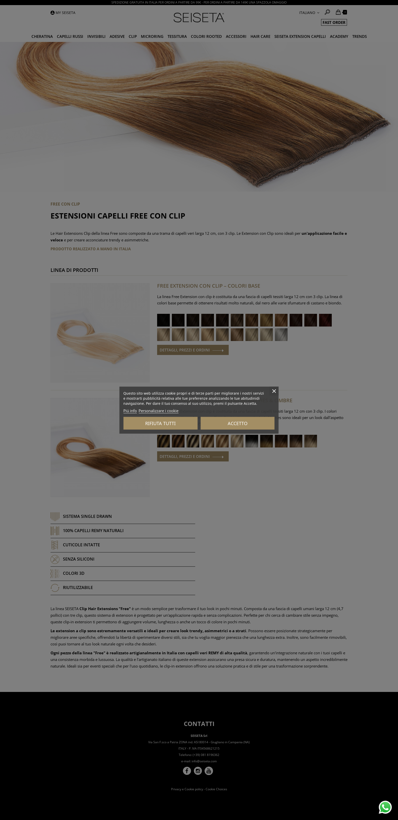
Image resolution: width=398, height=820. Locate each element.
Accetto (237, 423)
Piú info (130, 410)
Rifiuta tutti (160, 423)
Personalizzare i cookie (158, 410)
